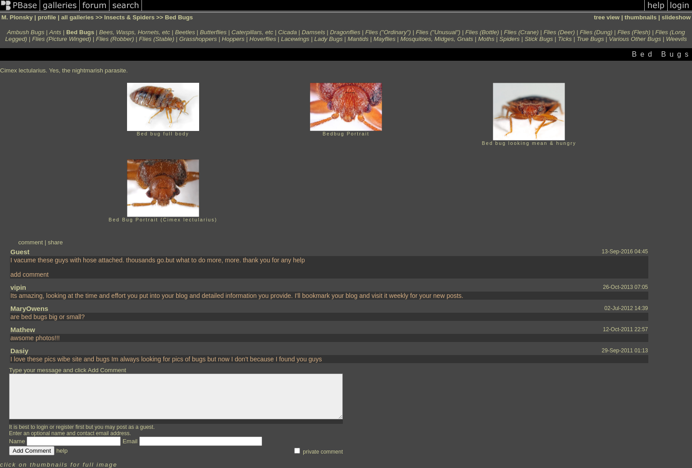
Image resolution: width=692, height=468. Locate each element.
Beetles (185, 32)
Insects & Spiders (129, 17)
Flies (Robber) (115, 39)
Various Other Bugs (635, 39)
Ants (55, 32)
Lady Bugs (328, 39)
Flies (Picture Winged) (61, 39)
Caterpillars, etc (252, 32)
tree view (606, 17)
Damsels (313, 32)
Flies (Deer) (559, 32)
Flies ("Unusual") (438, 32)
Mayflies (384, 39)
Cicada (287, 32)
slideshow (676, 17)
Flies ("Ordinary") (388, 32)
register (65, 427)
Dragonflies (345, 32)
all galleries (77, 17)
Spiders (509, 39)
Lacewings (295, 39)
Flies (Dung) (596, 32)
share (55, 242)
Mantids (358, 39)
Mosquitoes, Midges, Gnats (437, 39)
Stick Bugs (538, 39)
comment (30, 242)
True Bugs (590, 39)
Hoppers (233, 39)
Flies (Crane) (521, 32)
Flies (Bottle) (482, 32)
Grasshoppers (198, 39)
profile (47, 17)
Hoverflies (263, 39)
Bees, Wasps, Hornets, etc (134, 32)
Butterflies (213, 32)
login (42, 427)
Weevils (676, 39)
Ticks (565, 39)
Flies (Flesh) (633, 32)
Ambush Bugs (25, 32)
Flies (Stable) (156, 39)
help (62, 450)
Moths (486, 39)
